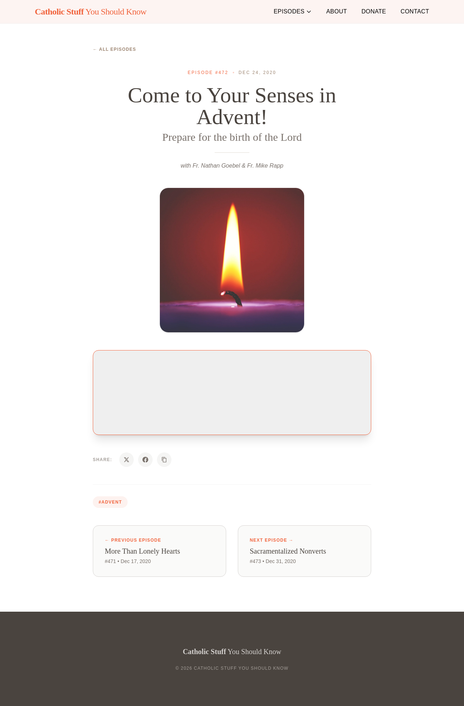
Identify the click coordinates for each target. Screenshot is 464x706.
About (336, 11)
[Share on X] (126, 459)
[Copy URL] (164, 459)
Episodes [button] (293, 11)
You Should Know (90, 11)
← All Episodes (114, 49)
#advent (110, 502)
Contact (415, 11)
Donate (373, 11)
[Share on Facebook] (145, 459)
